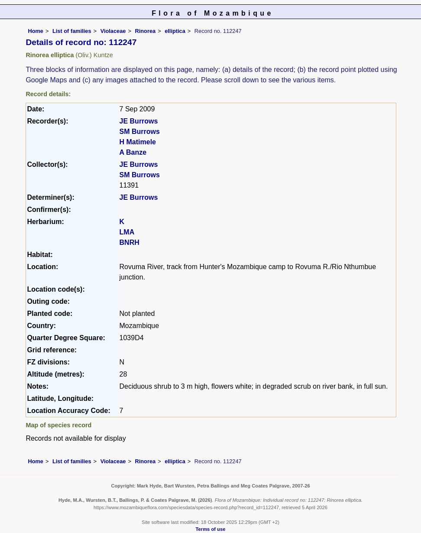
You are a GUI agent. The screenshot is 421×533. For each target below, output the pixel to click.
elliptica (175, 31)
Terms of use (211, 529)
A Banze (133, 152)
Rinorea (145, 31)
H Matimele (138, 142)
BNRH (129, 242)
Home (35, 31)
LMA (127, 232)
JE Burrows (139, 121)
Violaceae (113, 31)
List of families (71, 31)
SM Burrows (140, 131)
